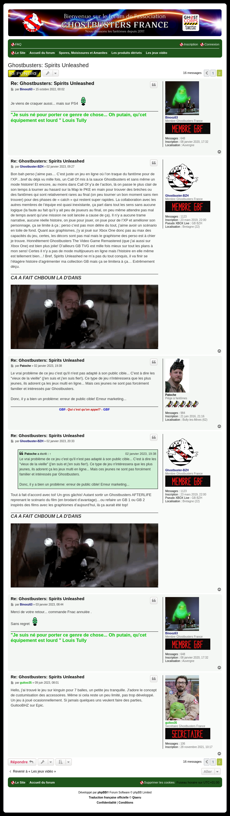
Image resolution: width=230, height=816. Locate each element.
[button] (206, 73)
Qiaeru (136, 797)
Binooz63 (171, 117)
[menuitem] (16, 44)
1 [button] (213, 73)
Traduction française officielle (109, 797)
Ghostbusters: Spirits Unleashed (48, 65)
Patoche (170, 394)
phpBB (102, 792)
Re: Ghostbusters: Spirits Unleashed (52, 83)
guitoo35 (171, 722)
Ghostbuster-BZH (177, 195)
